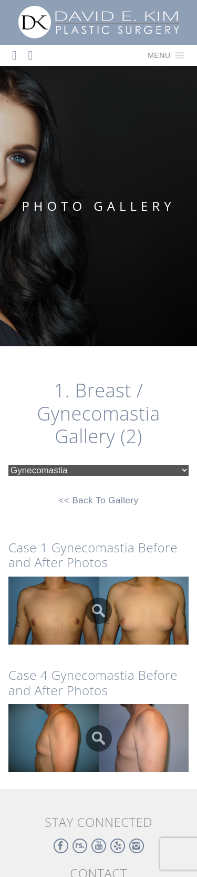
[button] (159, 55)
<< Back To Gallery (98, 500)
